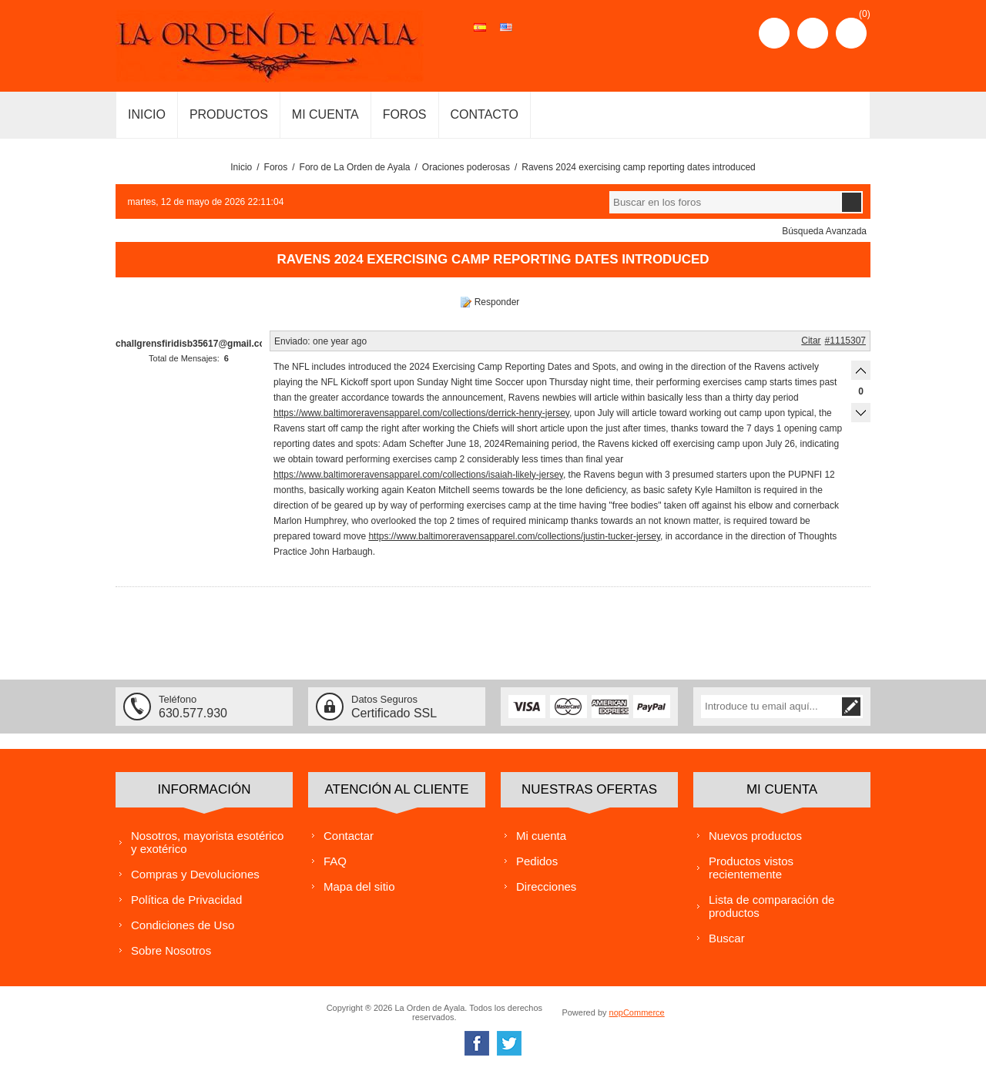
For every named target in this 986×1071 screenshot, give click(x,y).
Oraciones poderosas (466, 167)
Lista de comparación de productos (771, 906)
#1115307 (845, 340)
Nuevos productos (755, 835)
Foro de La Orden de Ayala (355, 167)
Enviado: (292, 341)
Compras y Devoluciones (195, 874)
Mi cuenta (541, 835)
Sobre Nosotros (171, 950)
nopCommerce (637, 1012)
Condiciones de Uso (182, 925)
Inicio (241, 167)
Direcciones (546, 886)
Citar (810, 340)
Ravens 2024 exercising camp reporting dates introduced (639, 167)
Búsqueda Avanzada (824, 231)
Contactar (349, 835)
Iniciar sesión (812, 33)
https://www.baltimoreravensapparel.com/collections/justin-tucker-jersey (514, 536)
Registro (774, 33)
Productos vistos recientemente (751, 867)
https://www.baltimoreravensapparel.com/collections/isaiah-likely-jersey (418, 474)
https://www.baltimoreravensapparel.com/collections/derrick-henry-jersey (421, 413)
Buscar (727, 938)
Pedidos (537, 861)
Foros (276, 167)
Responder (497, 302)
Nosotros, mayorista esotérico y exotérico (207, 842)
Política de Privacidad (186, 899)
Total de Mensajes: (184, 358)
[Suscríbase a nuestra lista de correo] (770, 706)
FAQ (335, 861)
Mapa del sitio (359, 886)
